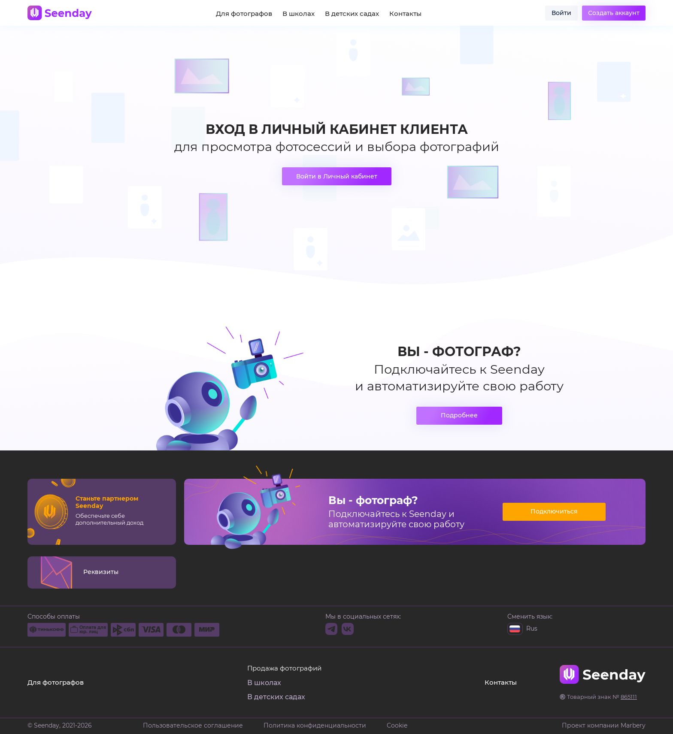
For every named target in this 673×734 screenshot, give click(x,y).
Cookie (397, 725)
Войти (561, 13)
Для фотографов (244, 14)
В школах (298, 14)
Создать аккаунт (614, 13)
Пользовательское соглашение (193, 725)
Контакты (405, 14)
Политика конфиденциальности (315, 725)
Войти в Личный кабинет (336, 176)
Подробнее (459, 415)
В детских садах (352, 14)
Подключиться (554, 511)
